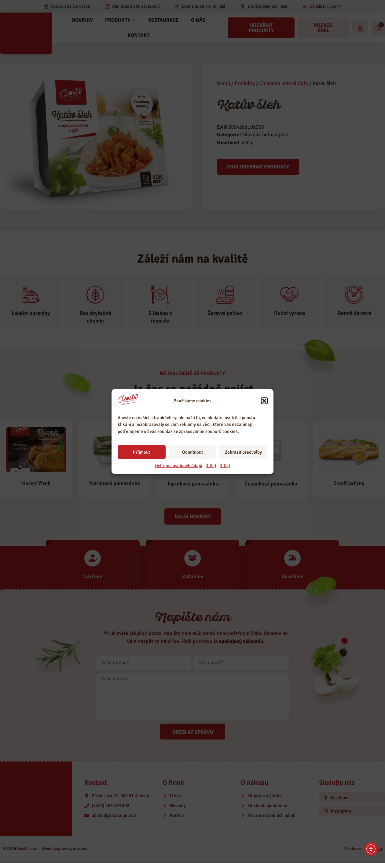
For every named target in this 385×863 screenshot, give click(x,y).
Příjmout (141, 452)
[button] (264, 401)
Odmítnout (192, 452)
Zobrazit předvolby (243, 452)
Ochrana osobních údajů (178, 465)
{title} (210, 465)
